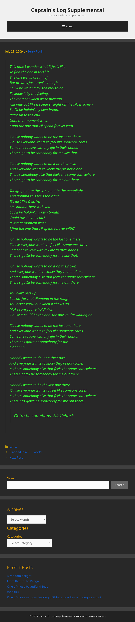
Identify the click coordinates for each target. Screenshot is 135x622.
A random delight (19, 576)
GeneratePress (97, 616)
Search (12, 478)
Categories (14, 536)
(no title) (13, 592)
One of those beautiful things (27, 586)
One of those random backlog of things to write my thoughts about (54, 597)
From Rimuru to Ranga (23, 581)
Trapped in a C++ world (25, 452)
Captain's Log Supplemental (67, 10)
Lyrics (13, 446)
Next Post (16, 457)
